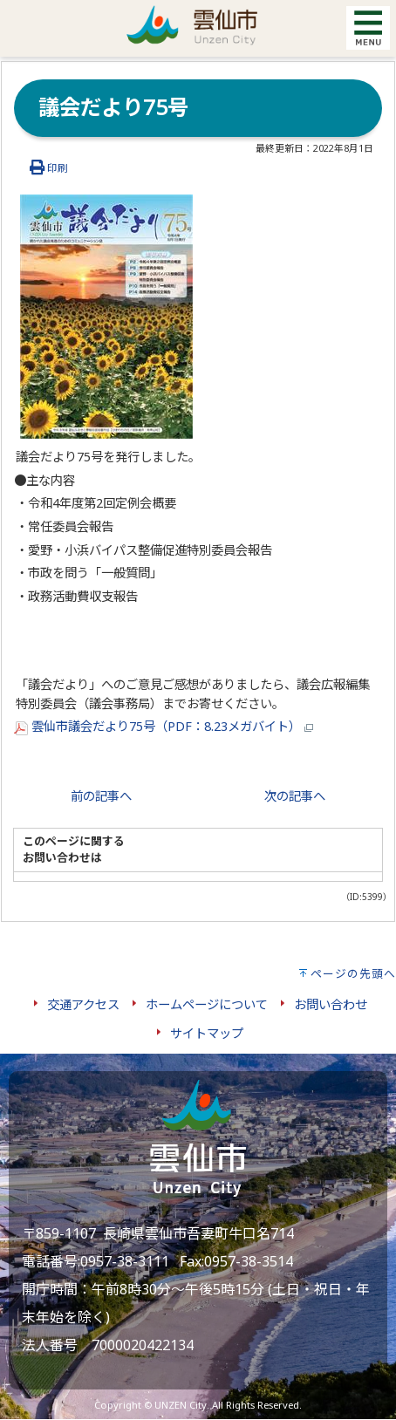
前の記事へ (101, 796)
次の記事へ (294, 796)
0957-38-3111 (124, 1261)
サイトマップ (206, 1033)
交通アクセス (83, 1004)
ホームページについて (207, 1004)
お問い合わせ (330, 1004)
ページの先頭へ (353, 973)
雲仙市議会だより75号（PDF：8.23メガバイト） (163, 726)
